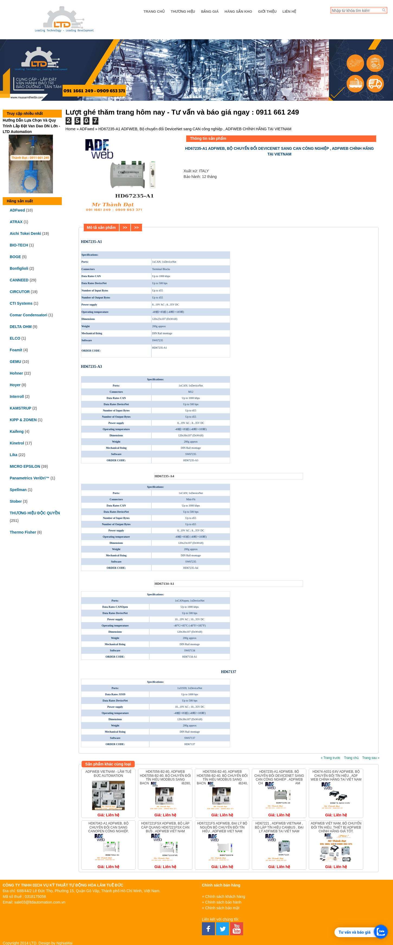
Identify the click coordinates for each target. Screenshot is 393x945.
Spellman (18, 490)
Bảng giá (210, 11)
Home (71, 129)
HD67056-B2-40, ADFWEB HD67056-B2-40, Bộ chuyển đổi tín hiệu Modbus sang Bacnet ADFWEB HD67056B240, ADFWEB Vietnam (222, 779)
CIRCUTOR (20, 292)
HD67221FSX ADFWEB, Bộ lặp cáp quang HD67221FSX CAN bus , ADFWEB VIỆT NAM (165, 827)
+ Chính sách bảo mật (220, 908)
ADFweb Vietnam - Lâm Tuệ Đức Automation (108, 773)
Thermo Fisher (23, 532)
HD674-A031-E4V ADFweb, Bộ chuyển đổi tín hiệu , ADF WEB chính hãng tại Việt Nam (336, 775)
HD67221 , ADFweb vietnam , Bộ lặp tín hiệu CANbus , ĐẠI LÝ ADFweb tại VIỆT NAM (279, 827)
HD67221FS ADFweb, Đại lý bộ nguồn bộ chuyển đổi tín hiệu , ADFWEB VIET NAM (222, 827)
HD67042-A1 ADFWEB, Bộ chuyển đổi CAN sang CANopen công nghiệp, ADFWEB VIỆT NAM (108, 829)
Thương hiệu (183, 11)
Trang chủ (154, 11)
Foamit (16, 350)
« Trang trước (330, 758)
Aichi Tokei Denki (25, 233)
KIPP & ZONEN (23, 420)
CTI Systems (21, 303)
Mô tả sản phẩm (101, 227)
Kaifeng (17, 431)
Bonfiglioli (19, 268)
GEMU (15, 361)
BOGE (15, 257)
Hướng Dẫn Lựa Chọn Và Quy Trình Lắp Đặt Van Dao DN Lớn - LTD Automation (31, 126)
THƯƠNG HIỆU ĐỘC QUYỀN (35, 513)
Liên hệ (289, 11)
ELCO (15, 338)
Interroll (17, 396)
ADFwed (17, 210)
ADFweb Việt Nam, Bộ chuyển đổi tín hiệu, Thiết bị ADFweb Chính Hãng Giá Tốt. (336, 827)
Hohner (16, 373)
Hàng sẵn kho (238, 11)
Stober (16, 501)
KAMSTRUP (20, 408)
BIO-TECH (19, 245)
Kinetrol (17, 443)
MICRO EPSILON (25, 466)
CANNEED (19, 280)
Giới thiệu (267, 11)
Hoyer (15, 385)
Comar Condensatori (28, 315)
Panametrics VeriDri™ (29, 478)
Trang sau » (370, 758)
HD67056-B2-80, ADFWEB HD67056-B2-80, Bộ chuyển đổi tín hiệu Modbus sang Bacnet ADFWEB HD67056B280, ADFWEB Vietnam (165, 779)
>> (125, 227)
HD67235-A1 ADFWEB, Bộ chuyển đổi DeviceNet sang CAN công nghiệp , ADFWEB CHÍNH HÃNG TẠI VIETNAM (279, 777)
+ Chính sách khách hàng (223, 896)
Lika (13, 455)
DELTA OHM (21, 326)
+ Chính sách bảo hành (221, 902)
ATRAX (16, 222)
